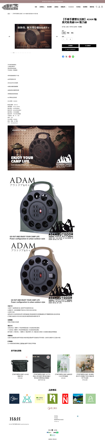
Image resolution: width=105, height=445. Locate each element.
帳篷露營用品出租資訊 (59, 419)
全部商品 (42, 7)
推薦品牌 (63, 7)
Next (56, 36)
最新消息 (92, 7)
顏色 (63, 30)
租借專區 (85, 7)
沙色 (64, 33)
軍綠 (68, 33)
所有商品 (56, 416)
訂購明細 (22, 343)
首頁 (36, 7)
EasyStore (27, 424)
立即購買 (70, 45)
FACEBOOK (71, 7)
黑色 (72, 33)
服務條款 (50, 439)
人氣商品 (56, 7)
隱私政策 (55, 439)
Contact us (56, 421)
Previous (9, 36)
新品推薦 (49, 7)
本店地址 (78, 7)
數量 (63, 36)
